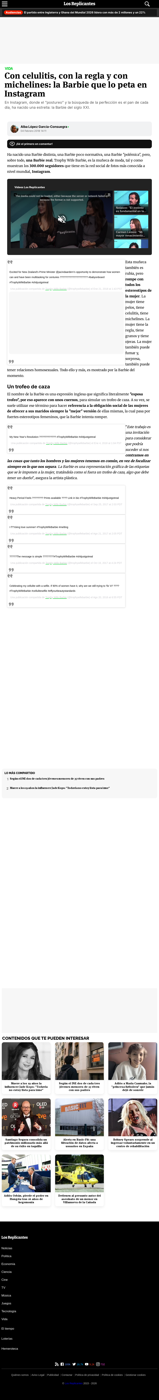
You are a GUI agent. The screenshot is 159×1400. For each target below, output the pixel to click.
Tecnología (8, 1311)
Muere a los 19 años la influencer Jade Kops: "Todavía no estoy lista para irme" (60, 788)
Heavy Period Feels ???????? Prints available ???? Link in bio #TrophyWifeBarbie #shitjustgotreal (64, 498)
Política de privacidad (87, 1375)
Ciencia (6, 1272)
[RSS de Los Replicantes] (57, 1364)
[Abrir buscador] (147, 3)
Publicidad (53, 1375)
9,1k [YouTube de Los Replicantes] (91, 1364)
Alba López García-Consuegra (45, 127)
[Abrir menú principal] (5, 4)
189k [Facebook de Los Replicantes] (67, 1364)
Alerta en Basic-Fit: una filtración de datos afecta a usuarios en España (79, 1143)
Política (6, 1256)
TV (3, 1287)
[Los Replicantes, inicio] (79, 4)
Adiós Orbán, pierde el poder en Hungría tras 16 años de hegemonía (26, 1199)
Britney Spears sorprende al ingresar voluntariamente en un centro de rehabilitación (133, 1143)
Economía (8, 1264)
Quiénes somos (20, 1375)
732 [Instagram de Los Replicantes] (102, 1364)
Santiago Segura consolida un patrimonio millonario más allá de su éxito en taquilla (26, 1143)
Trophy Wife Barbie (56, 288)
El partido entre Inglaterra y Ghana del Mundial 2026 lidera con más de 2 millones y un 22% (74, 12)
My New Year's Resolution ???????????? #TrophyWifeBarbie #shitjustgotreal (52, 436)
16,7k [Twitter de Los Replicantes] (79, 1364)
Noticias (6, 1248)
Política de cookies (112, 1375)
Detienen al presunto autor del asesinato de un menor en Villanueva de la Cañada (79, 1199)
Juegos (6, 1303)
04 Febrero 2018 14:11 (33, 130)
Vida (4, 1319)
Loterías (6, 1338)
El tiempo (7, 1328)
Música (6, 1295)
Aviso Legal (38, 1375)
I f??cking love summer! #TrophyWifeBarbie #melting (38, 527)
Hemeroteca (9, 1348)
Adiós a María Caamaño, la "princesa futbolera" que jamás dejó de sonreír (132, 1087)
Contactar (67, 1375)
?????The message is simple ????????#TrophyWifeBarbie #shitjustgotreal (51, 556)
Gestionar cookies (136, 1375)
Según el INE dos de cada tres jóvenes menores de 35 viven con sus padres (57, 778)
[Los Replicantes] (74, 1383)
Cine (4, 1279)
